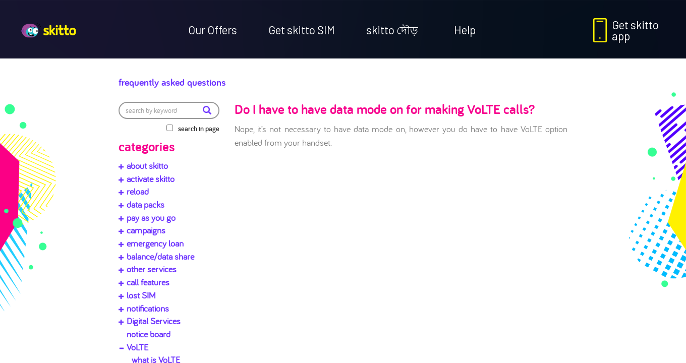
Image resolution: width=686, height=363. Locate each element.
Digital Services (154, 321)
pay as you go (151, 217)
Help (465, 29)
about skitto (147, 165)
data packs (145, 204)
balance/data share (160, 256)
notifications (148, 308)
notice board (148, 334)
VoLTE (137, 347)
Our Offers (212, 29)
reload (138, 191)
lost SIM (141, 295)
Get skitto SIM (301, 29)
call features (148, 282)
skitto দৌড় (392, 29)
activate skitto (151, 179)
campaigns (146, 230)
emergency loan (155, 243)
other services (152, 269)
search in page (198, 128)
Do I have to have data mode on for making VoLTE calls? (385, 109)
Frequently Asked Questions (205, 79)
